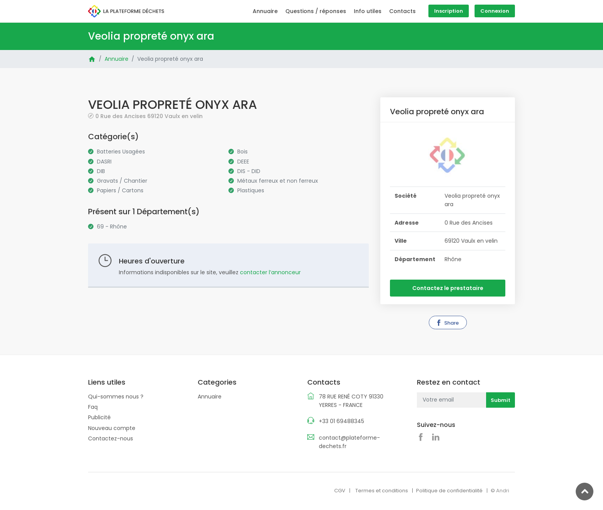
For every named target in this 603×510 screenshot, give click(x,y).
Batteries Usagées (121, 151)
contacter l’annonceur (270, 272)
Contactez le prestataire (447, 288)
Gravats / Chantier (122, 181)
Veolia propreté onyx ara (170, 59)
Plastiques (250, 190)
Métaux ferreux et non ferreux (277, 181)
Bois (242, 151)
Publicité (99, 417)
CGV (339, 490)
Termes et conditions (381, 490)
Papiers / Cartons (120, 190)
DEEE (243, 161)
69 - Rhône (112, 226)
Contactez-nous (110, 438)
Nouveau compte (111, 428)
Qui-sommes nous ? (115, 396)
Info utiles (367, 11)
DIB (101, 171)
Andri (502, 490)
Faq (93, 407)
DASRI (104, 161)
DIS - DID (248, 171)
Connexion (494, 11)
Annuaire (265, 11)
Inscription (448, 11)
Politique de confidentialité (449, 490)
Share (447, 323)
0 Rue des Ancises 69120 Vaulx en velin (149, 116)
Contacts (402, 11)
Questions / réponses (315, 11)
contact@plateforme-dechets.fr (349, 442)
